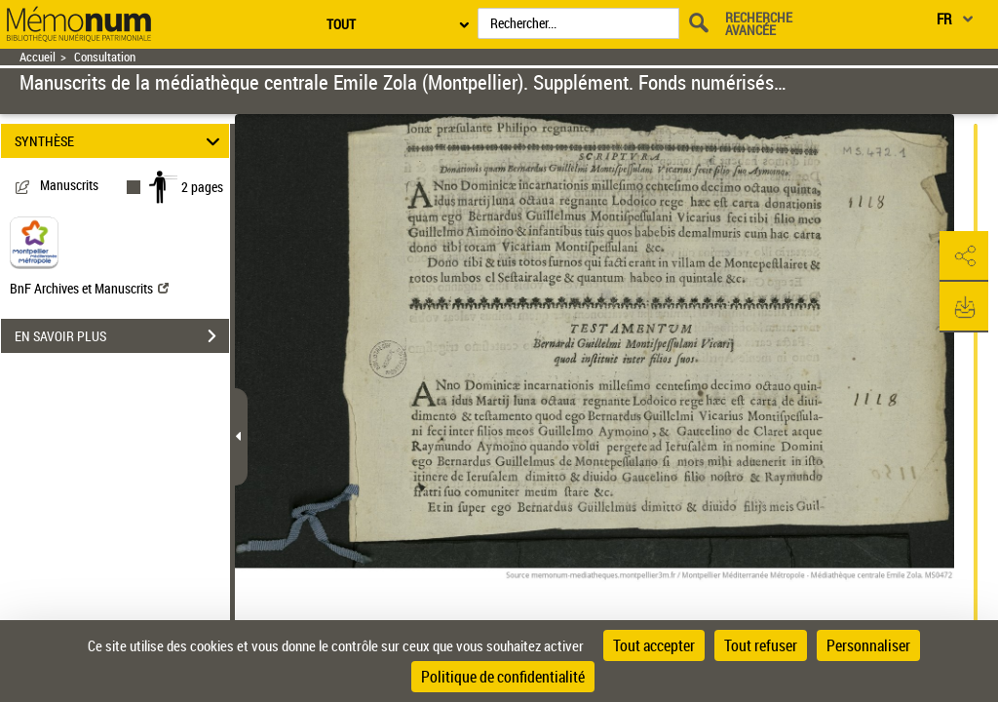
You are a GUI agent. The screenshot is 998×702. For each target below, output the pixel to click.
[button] (964, 256)
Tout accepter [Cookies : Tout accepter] (654, 645)
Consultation (104, 57)
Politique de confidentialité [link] (503, 676)
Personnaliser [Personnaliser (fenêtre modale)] (868, 645)
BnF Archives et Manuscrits (89, 288)
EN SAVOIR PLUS (122, 336)
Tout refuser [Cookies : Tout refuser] (760, 645)
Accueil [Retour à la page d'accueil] (37, 57)
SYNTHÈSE (120, 141)
